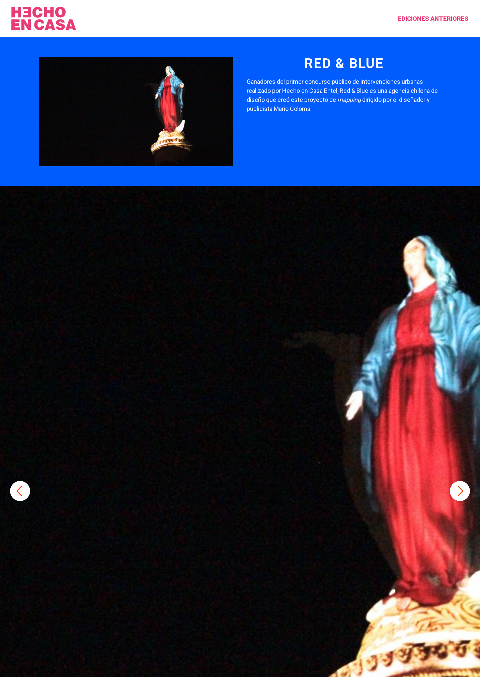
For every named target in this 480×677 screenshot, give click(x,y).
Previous (20, 491)
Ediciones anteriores (405, 18)
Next (460, 491)
